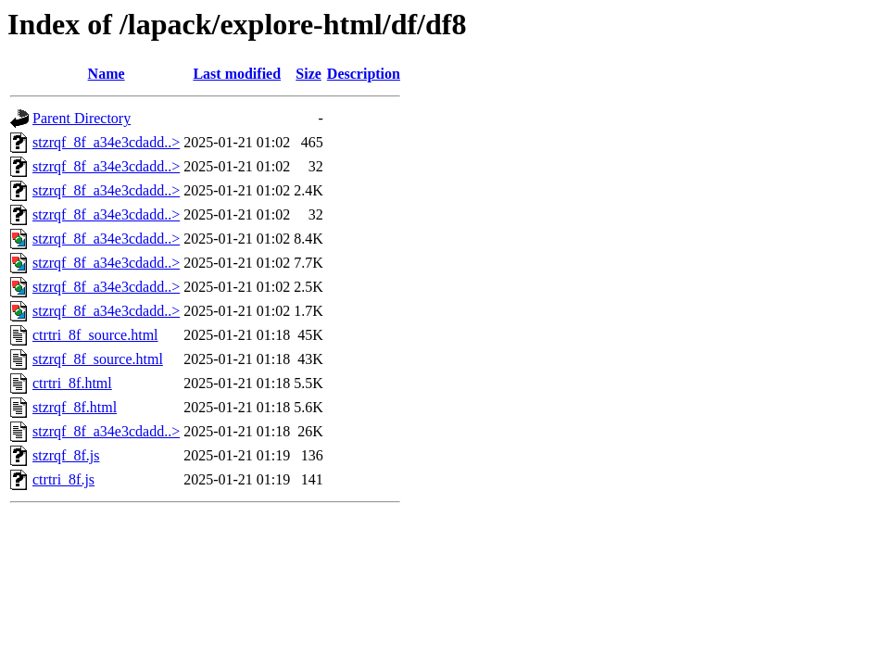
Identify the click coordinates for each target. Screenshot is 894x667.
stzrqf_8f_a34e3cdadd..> (106, 142)
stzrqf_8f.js (65, 455)
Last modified (237, 74)
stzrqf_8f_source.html (97, 359)
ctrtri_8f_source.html (95, 335)
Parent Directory (81, 118)
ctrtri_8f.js (63, 479)
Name (106, 74)
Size (308, 74)
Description (363, 74)
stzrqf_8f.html (74, 407)
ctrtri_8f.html (72, 383)
